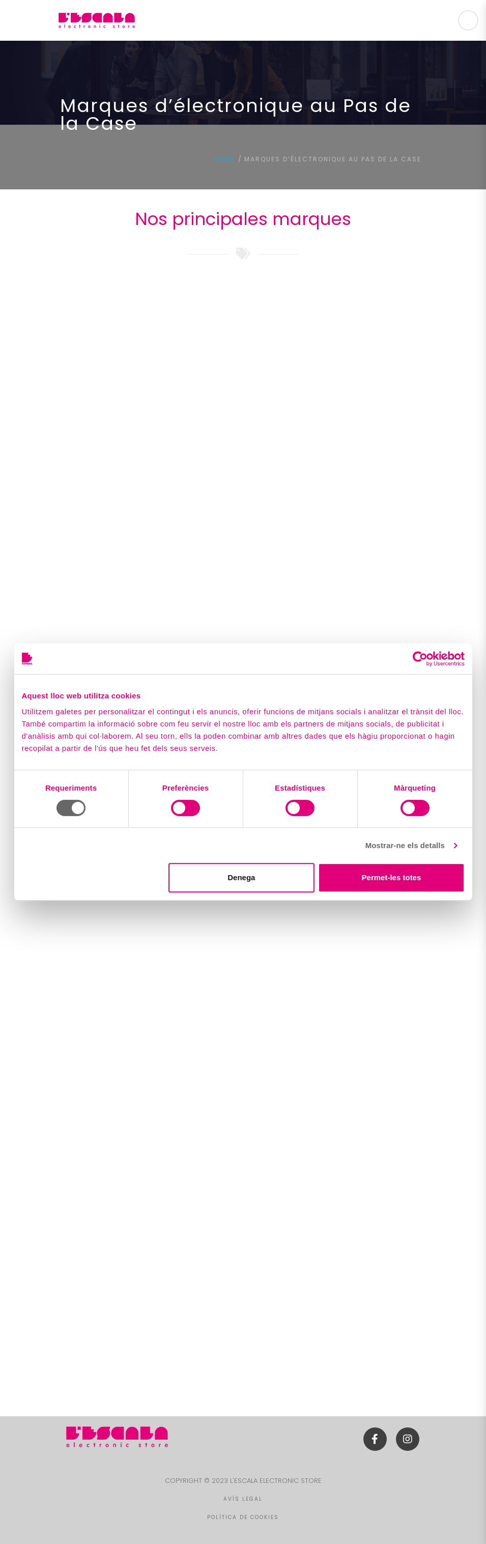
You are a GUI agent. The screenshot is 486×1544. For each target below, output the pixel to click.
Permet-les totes (391, 877)
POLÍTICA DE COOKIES (243, 1517)
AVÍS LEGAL (243, 1499)
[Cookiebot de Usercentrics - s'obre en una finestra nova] (420, 658)
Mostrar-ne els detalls (405, 845)
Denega (241, 877)
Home (224, 159)
